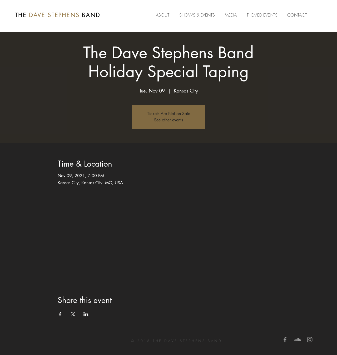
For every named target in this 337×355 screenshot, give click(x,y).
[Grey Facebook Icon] (285, 339)
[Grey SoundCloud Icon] (297, 339)
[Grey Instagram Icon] (309, 339)
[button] (232, 15)
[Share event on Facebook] (60, 314)
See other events (168, 120)
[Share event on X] (73, 314)
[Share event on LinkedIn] (85, 314)
